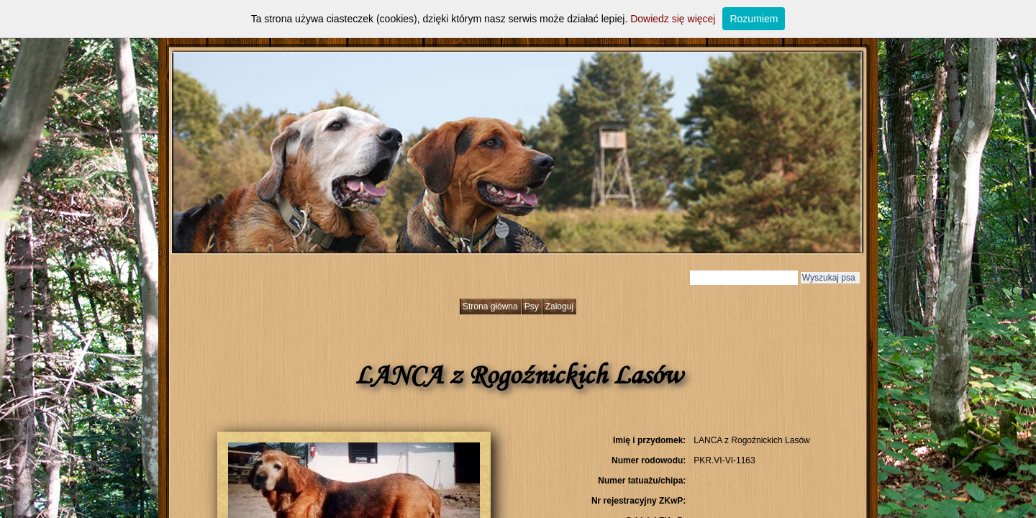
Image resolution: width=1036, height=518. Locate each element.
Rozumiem (754, 18)
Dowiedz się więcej (672, 18)
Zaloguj (559, 306)
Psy (531, 306)
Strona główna (490, 306)
